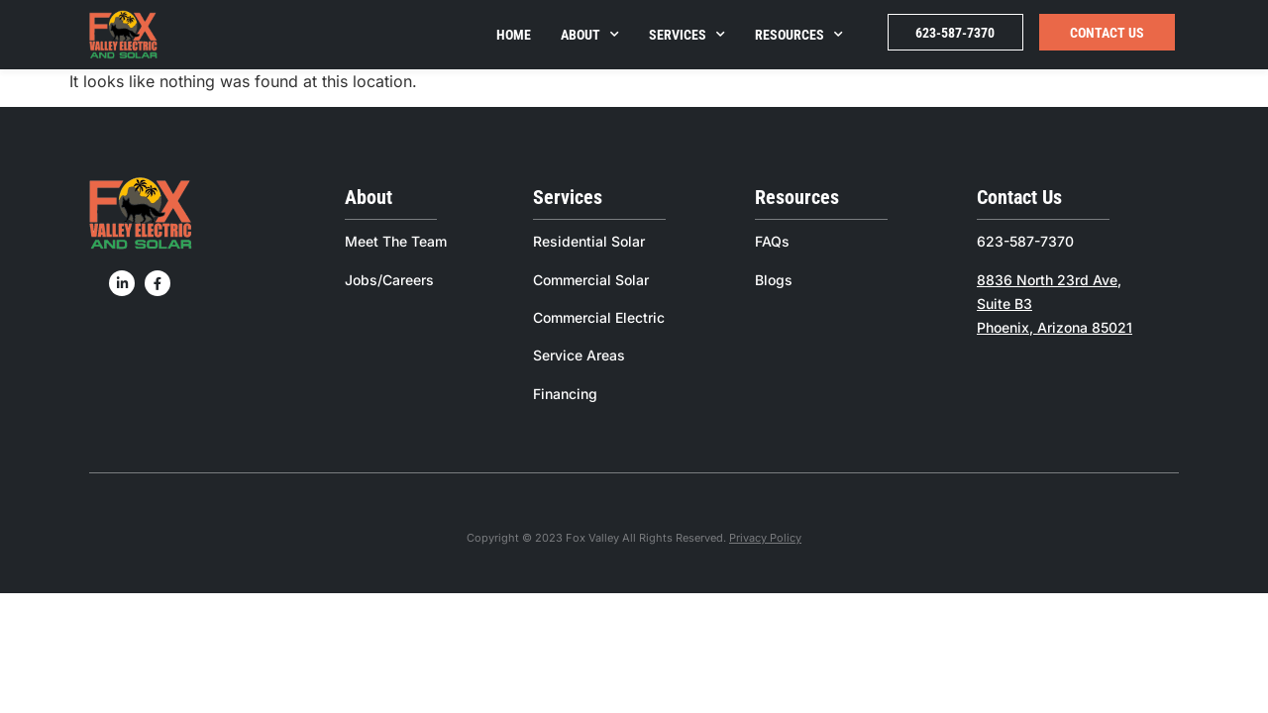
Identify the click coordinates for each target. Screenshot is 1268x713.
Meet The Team (396, 241)
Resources (799, 35)
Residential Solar (589, 241)
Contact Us (1107, 33)
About (590, 35)
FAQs (772, 241)
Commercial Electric (599, 317)
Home (513, 35)
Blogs (773, 279)
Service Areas (579, 355)
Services (687, 35)
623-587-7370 (955, 33)
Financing (565, 393)
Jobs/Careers (389, 279)
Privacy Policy (765, 538)
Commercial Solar (591, 279)
